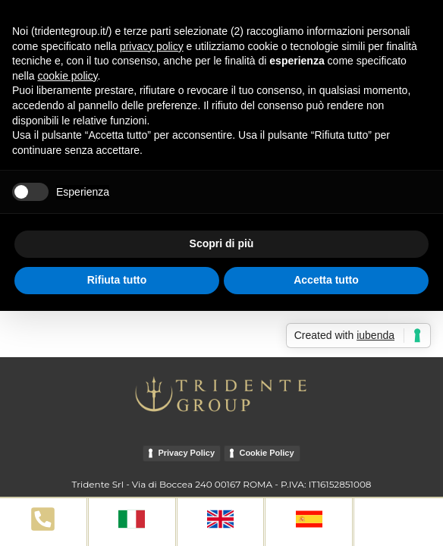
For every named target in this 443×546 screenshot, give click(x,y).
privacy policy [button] (152, 46)
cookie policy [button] (67, 76)
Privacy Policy (186, 452)
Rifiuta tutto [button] (117, 280)
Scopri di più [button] (222, 243)
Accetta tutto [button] (326, 280)
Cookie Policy (266, 452)
